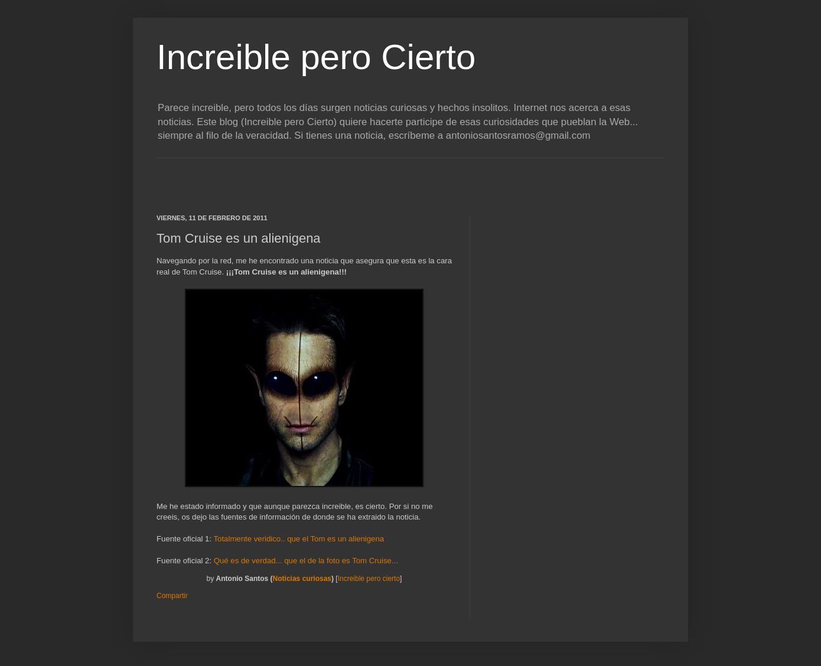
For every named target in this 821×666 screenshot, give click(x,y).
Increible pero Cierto (316, 57)
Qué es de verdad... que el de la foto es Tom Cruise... (306, 560)
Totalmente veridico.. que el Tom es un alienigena (299, 538)
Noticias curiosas (302, 578)
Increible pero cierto (369, 578)
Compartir (172, 596)
